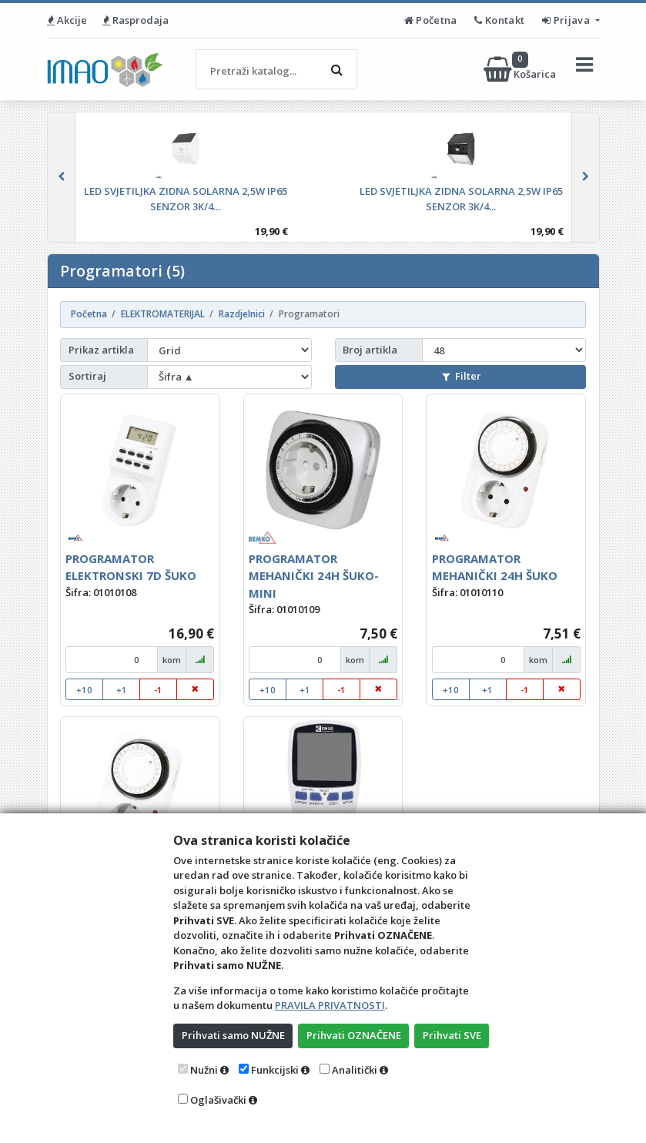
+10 (84, 690)
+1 (121, 690)
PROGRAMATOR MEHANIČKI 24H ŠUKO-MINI (314, 576)
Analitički (354, 1070)
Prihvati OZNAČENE (353, 1035)
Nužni (204, 1070)
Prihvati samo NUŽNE (233, 1035)
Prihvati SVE (452, 1035)
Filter (461, 376)
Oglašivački (218, 1100)
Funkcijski (275, 1070)
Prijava (567, 20)
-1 (158, 690)
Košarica (521, 69)
